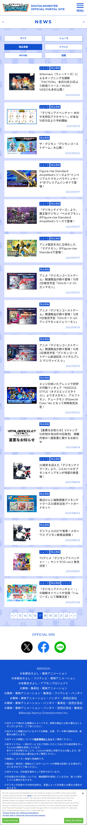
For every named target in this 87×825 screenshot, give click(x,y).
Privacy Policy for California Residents (21, 813)
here (29, 795)
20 (55, 615)
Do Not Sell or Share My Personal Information (24, 815)
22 (66, 615)
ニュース (63, 38)
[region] (43, 807)
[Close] (83, 793)
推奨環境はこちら (43, 739)
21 (61, 615)
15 (30, 615)
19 (50, 615)
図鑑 (63, 55)
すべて (23, 38)
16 (35, 615)
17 (40, 615)
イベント (63, 47)
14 (25, 615)
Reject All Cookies (73, 820)
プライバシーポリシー (25, 753)
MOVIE (23, 55)
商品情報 (23, 47)
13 (20, 615)
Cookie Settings (10, 820)
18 (45, 615)
